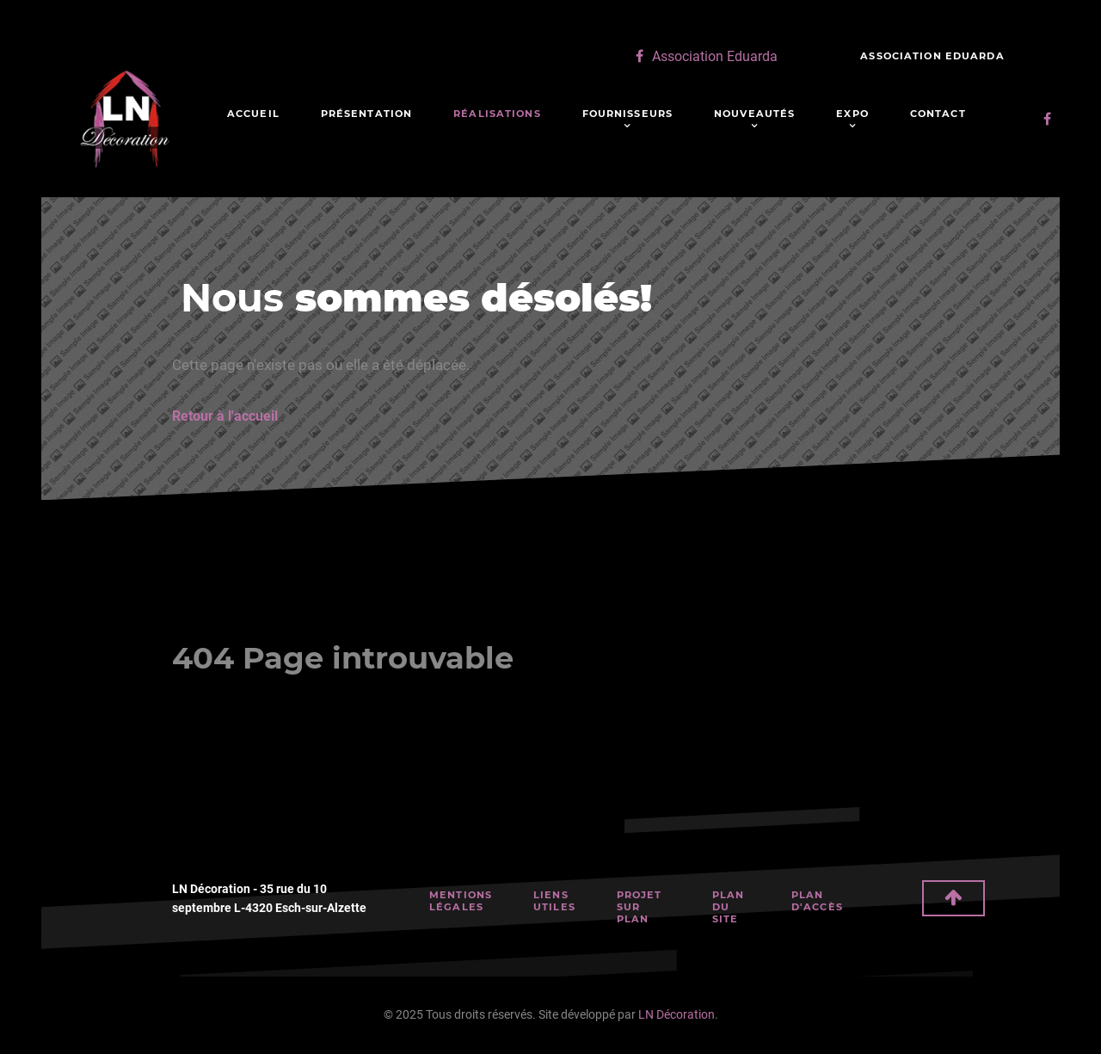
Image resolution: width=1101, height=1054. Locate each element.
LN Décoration (676, 1015)
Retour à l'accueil (225, 416)
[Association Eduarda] (704, 56)
